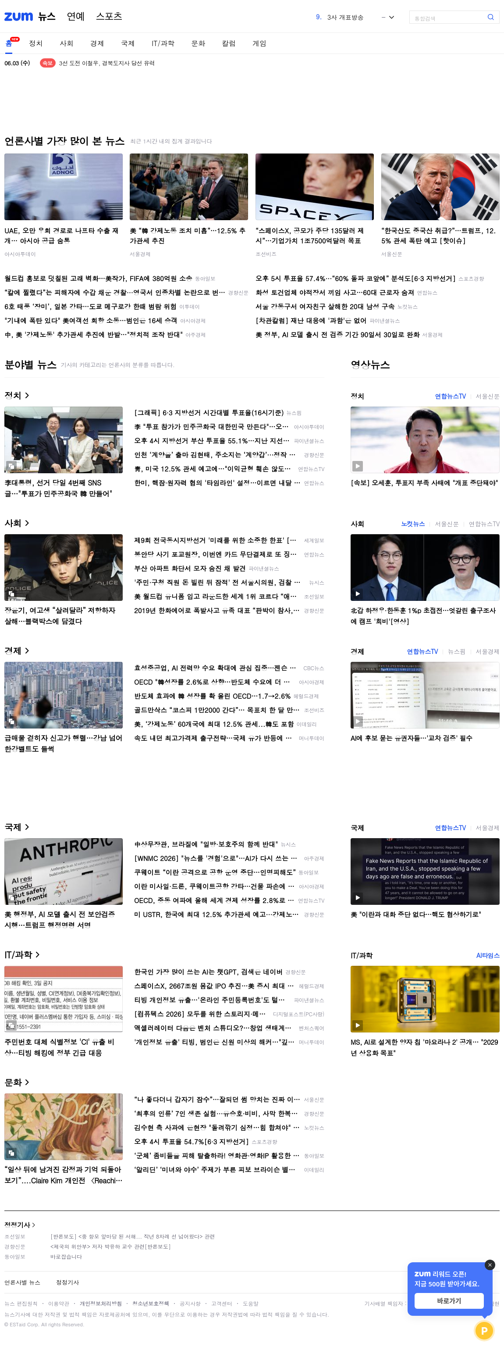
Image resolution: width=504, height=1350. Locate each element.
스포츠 (109, 16)
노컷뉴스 (413, 523)
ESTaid (17, 1324)
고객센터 (221, 1303)
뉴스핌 (457, 651)
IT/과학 (163, 43)
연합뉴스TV (450, 396)
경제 (97, 43)
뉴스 (47, 16)
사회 (67, 43)
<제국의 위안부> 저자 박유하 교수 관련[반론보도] (110, 1246)
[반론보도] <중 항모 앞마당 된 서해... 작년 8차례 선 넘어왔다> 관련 (132, 1236)
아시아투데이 (20, 253)
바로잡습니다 (66, 1256)
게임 (259, 43)
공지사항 (190, 1303)
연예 (76, 16)
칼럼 (229, 43)
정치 (36, 43)
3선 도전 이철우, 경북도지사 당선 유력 (107, 63)
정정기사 (17, 1224)
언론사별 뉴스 (22, 1282)
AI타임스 (488, 955)
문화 (198, 43)
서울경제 (140, 253)
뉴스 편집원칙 (21, 1303)
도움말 (251, 1303)
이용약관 (58, 1303)
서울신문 (391, 253)
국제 (128, 43)
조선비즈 (266, 253)
